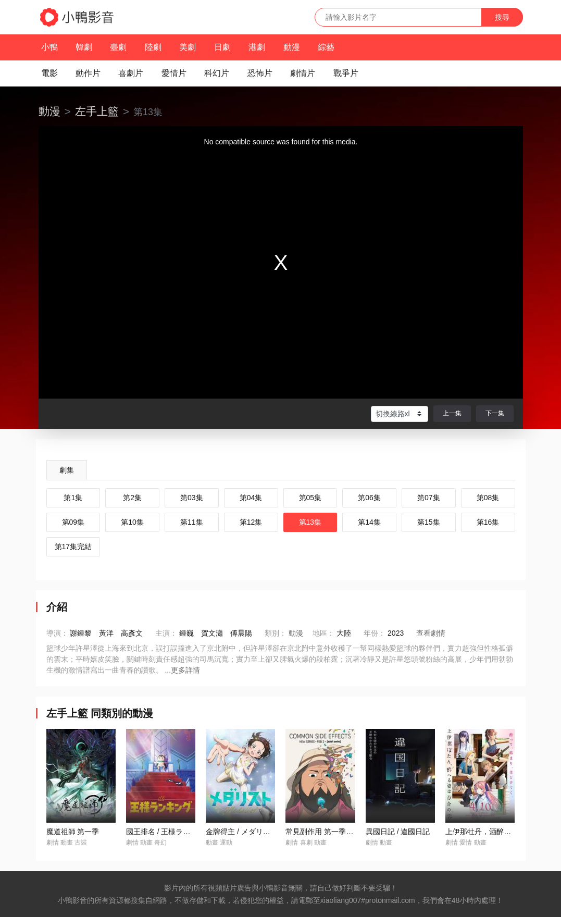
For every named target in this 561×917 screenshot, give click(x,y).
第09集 (73, 522)
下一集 (494, 413)
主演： (166, 633)
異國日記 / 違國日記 (398, 831)
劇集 (66, 470)
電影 (49, 73)
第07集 (428, 497)
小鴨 (49, 47)
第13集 (310, 522)
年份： (374, 633)
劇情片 (302, 73)
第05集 (310, 497)
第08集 (488, 497)
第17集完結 (73, 546)
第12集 (251, 522)
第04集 (251, 497)
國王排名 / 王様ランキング (169, 831)
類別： (275, 633)
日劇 (222, 47)
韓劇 (84, 47)
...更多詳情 (182, 670)
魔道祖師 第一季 (72, 831)
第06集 (369, 497)
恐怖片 (259, 73)
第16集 (488, 522)
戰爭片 (345, 73)
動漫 (291, 47)
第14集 (369, 522)
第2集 (132, 497)
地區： (323, 633)
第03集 (191, 497)
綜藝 (326, 47)
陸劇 (153, 47)
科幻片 (216, 73)
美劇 (187, 47)
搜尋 (502, 17)
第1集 (73, 497)
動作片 (88, 73)
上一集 (452, 413)
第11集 (191, 522)
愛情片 (173, 73)
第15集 (428, 522)
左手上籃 (97, 111)
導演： (57, 633)
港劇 (256, 47)
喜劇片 (130, 73)
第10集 (132, 522)
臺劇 (118, 47)
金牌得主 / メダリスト (242, 831)
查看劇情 (430, 633)
